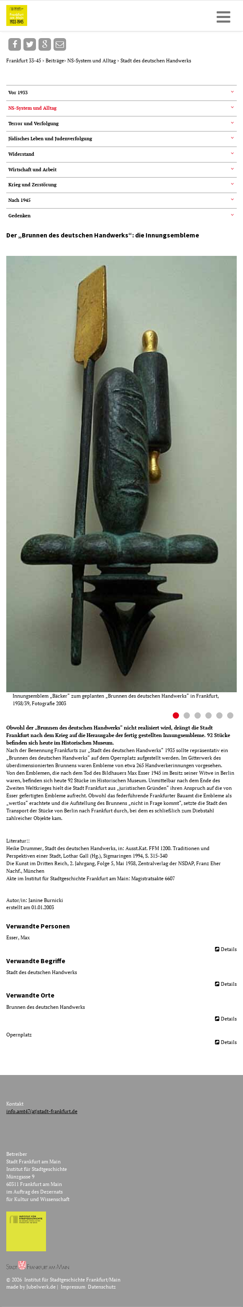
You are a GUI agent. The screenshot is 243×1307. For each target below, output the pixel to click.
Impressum (73, 1287)
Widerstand (21, 154)
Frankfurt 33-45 (24, 60)
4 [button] (209, 716)
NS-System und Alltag (92, 60)
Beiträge (55, 60)
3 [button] (198, 716)
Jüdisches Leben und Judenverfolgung (50, 139)
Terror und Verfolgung (33, 123)
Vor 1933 (18, 92)
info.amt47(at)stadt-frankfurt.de (41, 1111)
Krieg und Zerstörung (32, 185)
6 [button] (231, 716)
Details (229, 949)
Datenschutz (102, 1287)
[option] (124, 481)
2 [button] (188, 716)
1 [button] (177, 716)
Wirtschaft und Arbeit (32, 170)
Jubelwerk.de (41, 1287)
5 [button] (220, 716)
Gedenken (19, 216)
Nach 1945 (19, 200)
